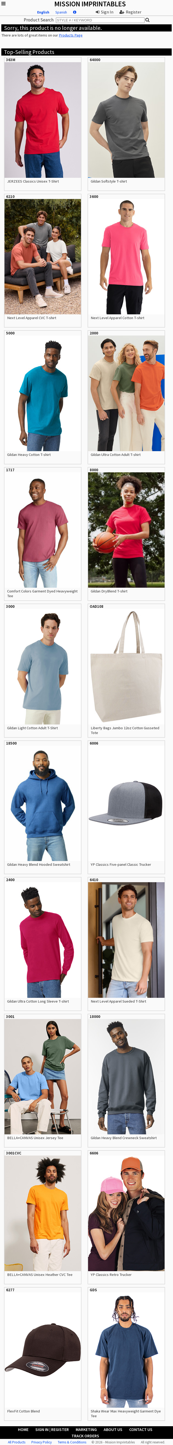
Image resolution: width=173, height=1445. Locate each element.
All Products (16, 1442)
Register (130, 12)
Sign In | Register (52, 1429)
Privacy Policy (41, 1442)
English (43, 12)
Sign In (104, 12)
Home (23, 1429)
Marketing (86, 1429)
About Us (113, 1429)
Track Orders (85, 1435)
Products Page (71, 35)
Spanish (61, 12)
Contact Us (140, 1429)
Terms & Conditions (72, 1442)
